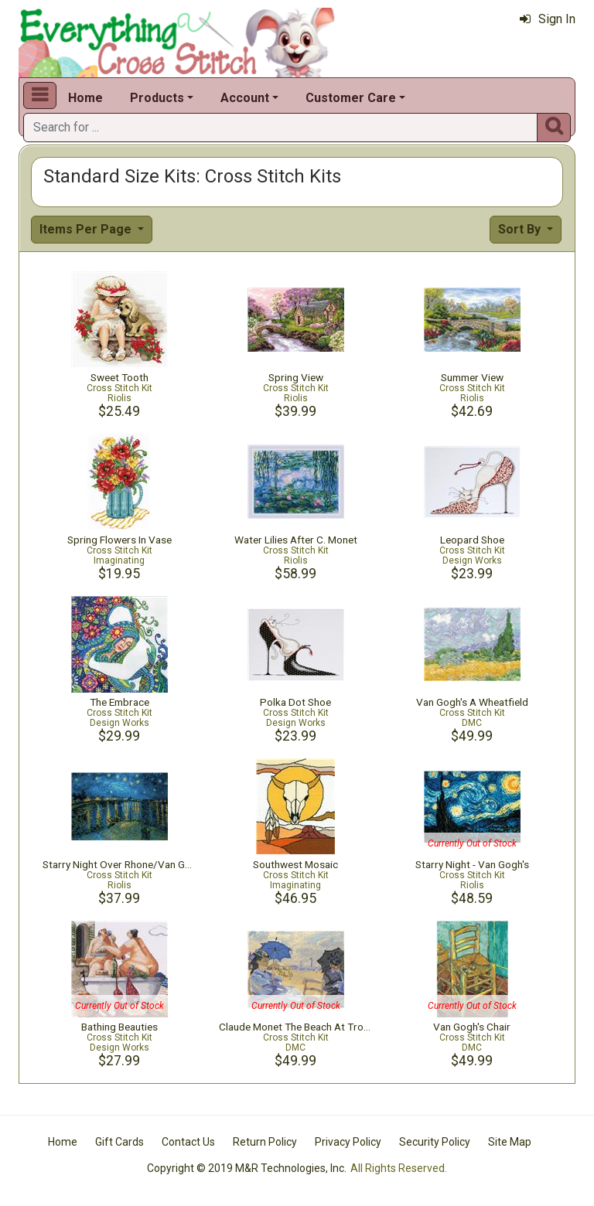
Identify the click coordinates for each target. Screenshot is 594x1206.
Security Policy (434, 1142)
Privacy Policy (348, 1142)
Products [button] (157, 97)
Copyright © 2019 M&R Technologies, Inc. (246, 1168)
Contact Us (188, 1142)
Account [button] (244, 97)
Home (85, 97)
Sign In (547, 19)
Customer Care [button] (351, 97)
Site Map (509, 1142)
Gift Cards (119, 1142)
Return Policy (265, 1142)
